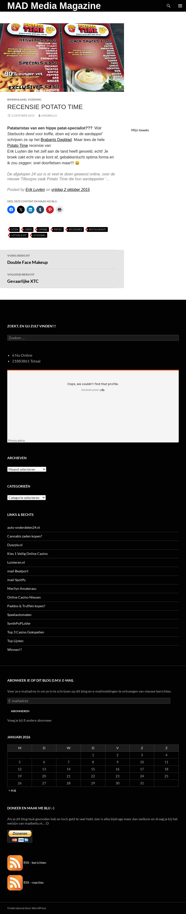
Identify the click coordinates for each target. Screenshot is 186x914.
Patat (58, 229)
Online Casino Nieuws (24, 597)
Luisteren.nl (16, 562)
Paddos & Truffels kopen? (26, 606)
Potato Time (17, 145)
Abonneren (20, 711)
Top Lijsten (15, 641)
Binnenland (16, 99)
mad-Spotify (16, 580)
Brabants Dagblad (56, 140)
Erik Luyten (35, 190)
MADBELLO (49, 115)
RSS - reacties (25, 882)
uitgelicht (19, 235)
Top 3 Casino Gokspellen (25, 632)
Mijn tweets (140, 130)
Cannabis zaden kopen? (24, 536)
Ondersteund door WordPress (26, 908)
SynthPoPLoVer (19, 623)
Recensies (75, 229)
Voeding (34, 99)
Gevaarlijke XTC (62, 278)
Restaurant (97, 229)
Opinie (43, 229)
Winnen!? (14, 649)
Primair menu (180, 6)
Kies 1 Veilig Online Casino (27, 554)
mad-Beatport (17, 571)
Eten (14, 229)
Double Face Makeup (62, 259)
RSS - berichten (26, 862)
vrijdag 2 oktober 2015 (70, 190)
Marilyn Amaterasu (21, 588)
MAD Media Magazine (54, 6)
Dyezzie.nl (15, 545)
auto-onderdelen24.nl (23, 527)
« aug (12, 790)
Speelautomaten (19, 615)
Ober (28, 229)
